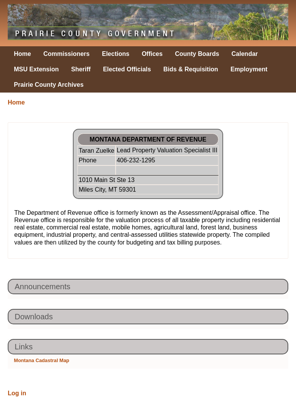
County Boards (197, 54)
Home (22, 54)
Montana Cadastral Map (41, 360)
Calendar (245, 54)
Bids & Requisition (190, 69)
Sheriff (81, 69)
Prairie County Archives (49, 84)
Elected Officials (127, 69)
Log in (17, 393)
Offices (152, 54)
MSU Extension (36, 69)
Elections (116, 54)
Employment (248, 69)
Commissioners (66, 54)
